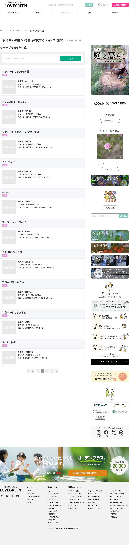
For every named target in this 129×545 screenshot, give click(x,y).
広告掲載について (116, 502)
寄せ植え (51, 499)
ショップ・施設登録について (119, 505)
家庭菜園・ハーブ (54, 508)
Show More (108, 121)
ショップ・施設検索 (10, 30)
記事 (29, 491)
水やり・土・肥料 (94, 508)
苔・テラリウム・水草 (95, 491)
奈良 (26, 30)
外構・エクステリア (54, 522)
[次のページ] (52, 371)
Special (115, 12)
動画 (29, 502)
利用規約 (113, 514)
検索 (89, 5)
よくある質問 (115, 499)
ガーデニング (52, 496)
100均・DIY (92, 494)
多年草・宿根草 (53, 502)
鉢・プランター (93, 505)
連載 (90, 12)
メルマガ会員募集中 (117, 494)
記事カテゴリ (12, 12)
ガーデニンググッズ (75, 496)
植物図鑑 (64, 12)
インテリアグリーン (95, 496)
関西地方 (20, 30)
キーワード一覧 (115, 496)
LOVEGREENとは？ (117, 491)
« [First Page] (28, 371)
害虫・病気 (52, 520)
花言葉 (39, 12)
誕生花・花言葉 (53, 494)
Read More (108, 169)
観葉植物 (51, 514)
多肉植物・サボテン (54, 517)
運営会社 (113, 517)
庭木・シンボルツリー (55, 505)
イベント (30, 499)
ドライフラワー (73, 499)
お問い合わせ (115, 511)
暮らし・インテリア (74, 494)
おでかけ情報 (73, 491)
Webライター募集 (116, 508)
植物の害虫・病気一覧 (76, 502)
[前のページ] (33, 371)
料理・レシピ (52, 511)
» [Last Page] (56, 371)
